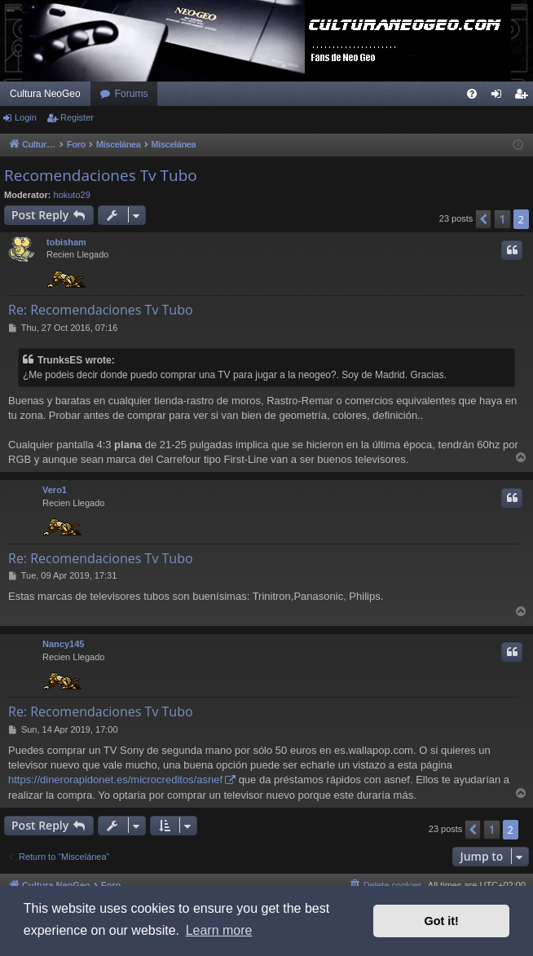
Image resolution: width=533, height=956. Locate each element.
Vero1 (54, 490)
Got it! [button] (442, 920)
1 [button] (502, 219)
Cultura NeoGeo (45, 93)
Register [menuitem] (524, 97)
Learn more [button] (219, 930)
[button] (483, 219)
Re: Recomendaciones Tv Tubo (100, 310)
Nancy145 (63, 644)
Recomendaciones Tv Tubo (100, 175)
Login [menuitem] (500, 97)
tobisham (66, 242)
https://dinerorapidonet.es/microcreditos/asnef (115, 779)
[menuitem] (472, 94)
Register (77, 117)
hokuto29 (72, 195)
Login (26, 117)
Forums (131, 93)
